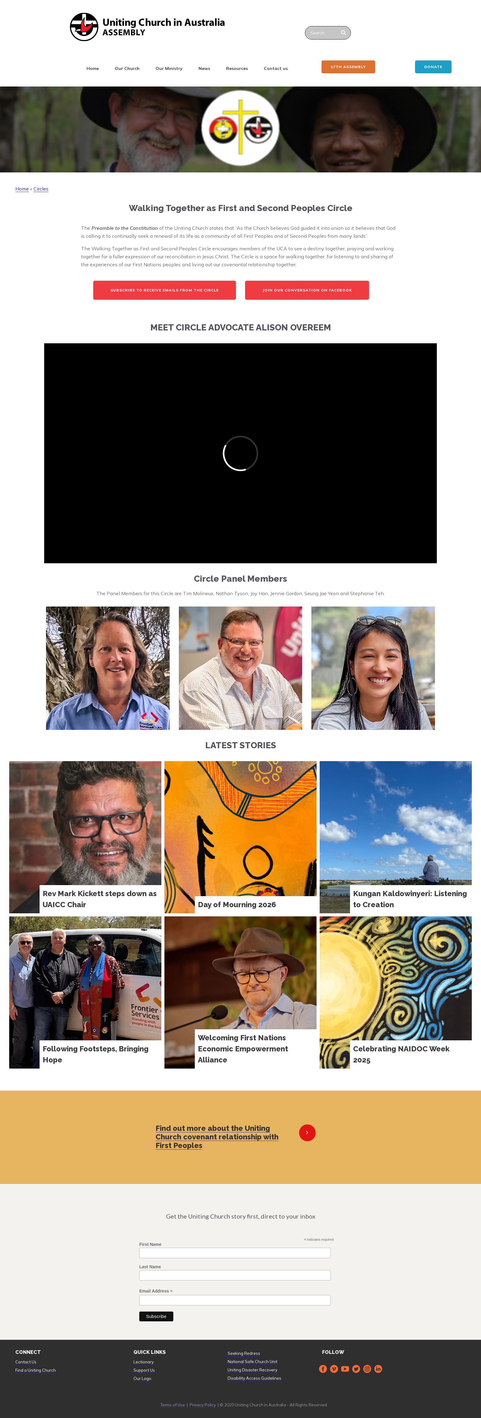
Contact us (276, 68)
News (204, 68)
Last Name (150, 1266)
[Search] (344, 33)
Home (93, 68)
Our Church (127, 68)
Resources (237, 68)
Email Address (156, 1291)
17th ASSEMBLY (348, 66)
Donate (433, 66)
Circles (40, 189)
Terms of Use (172, 1404)
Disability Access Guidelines (254, 1378)
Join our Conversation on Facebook (307, 290)
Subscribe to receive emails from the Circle (164, 290)
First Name (150, 1244)
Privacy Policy (203, 1404)
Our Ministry (169, 68)
